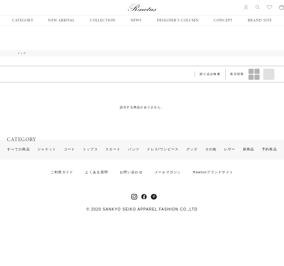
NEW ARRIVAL (61, 20)
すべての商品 (18, 149)
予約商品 (269, 149)
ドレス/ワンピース (163, 149)
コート (69, 149)
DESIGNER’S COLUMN (178, 20)
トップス (90, 149)
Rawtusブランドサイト (213, 172)
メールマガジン (168, 172)
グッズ (192, 149)
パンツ (133, 149)
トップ (22, 53)
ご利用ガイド (62, 172)
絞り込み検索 (210, 74)
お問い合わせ (131, 172)
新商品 (248, 149)
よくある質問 (96, 172)
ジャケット (46, 149)
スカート (113, 149)
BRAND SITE (259, 20)
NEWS (136, 20)
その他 (211, 149)
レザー (230, 149)
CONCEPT (223, 20)
